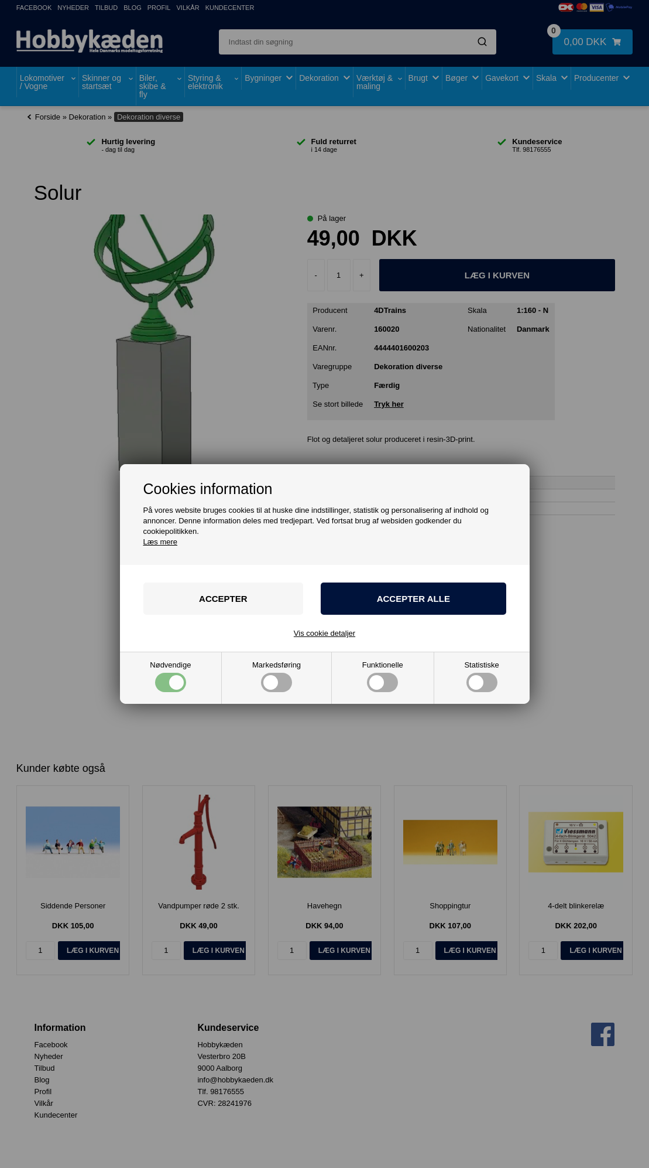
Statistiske (481, 676)
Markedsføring (276, 676)
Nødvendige (170, 676)
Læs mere (160, 541)
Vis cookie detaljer (324, 633)
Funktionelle (382, 676)
